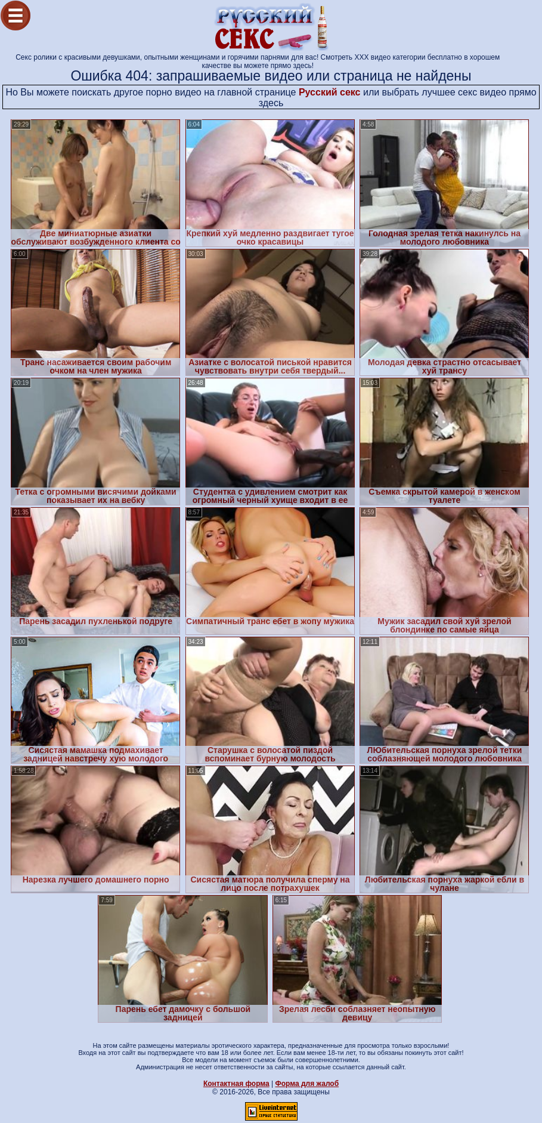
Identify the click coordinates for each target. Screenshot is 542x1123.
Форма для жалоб (307, 1083)
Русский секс (330, 92)
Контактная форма (236, 1083)
